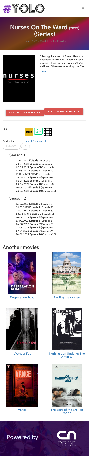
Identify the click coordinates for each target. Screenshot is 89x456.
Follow (11, 146)
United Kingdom (58, 41)
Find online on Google (64, 111)
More (43, 71)
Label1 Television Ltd (36, 141)
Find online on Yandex (24, 113)
